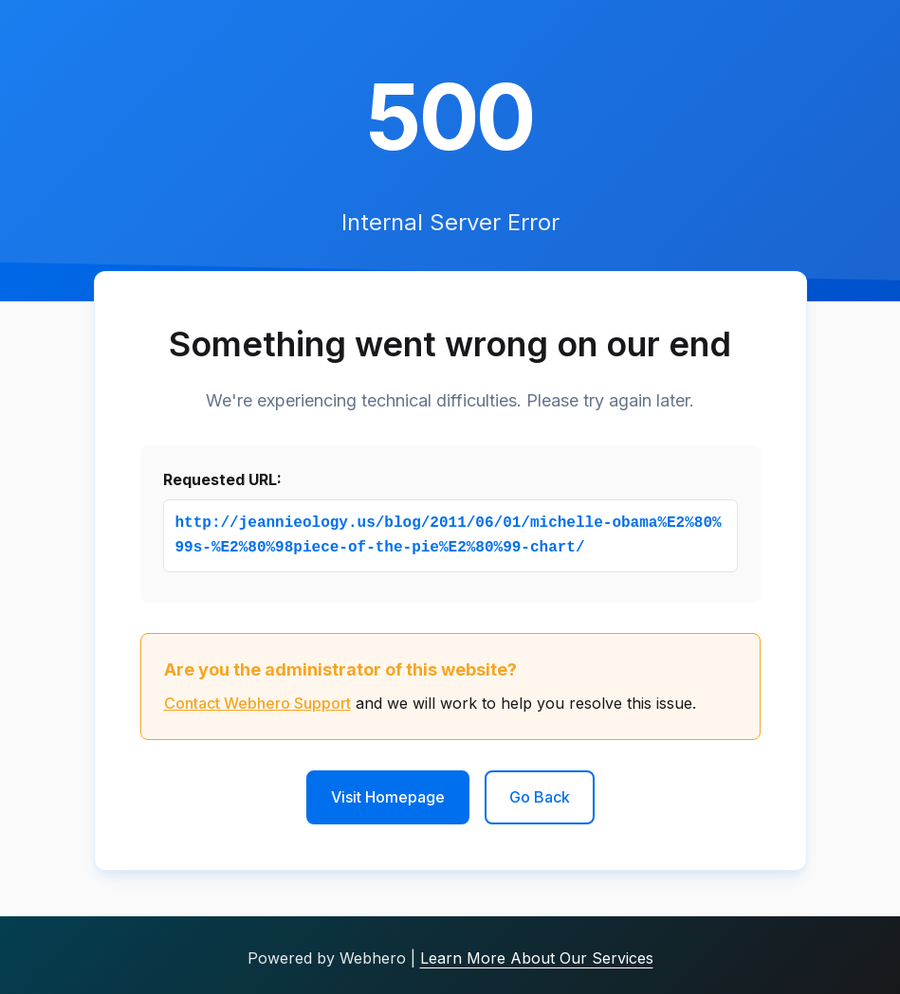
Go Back (539, 796)
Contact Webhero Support (257, 703)
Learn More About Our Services (536, 958)
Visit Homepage (388, 796)
